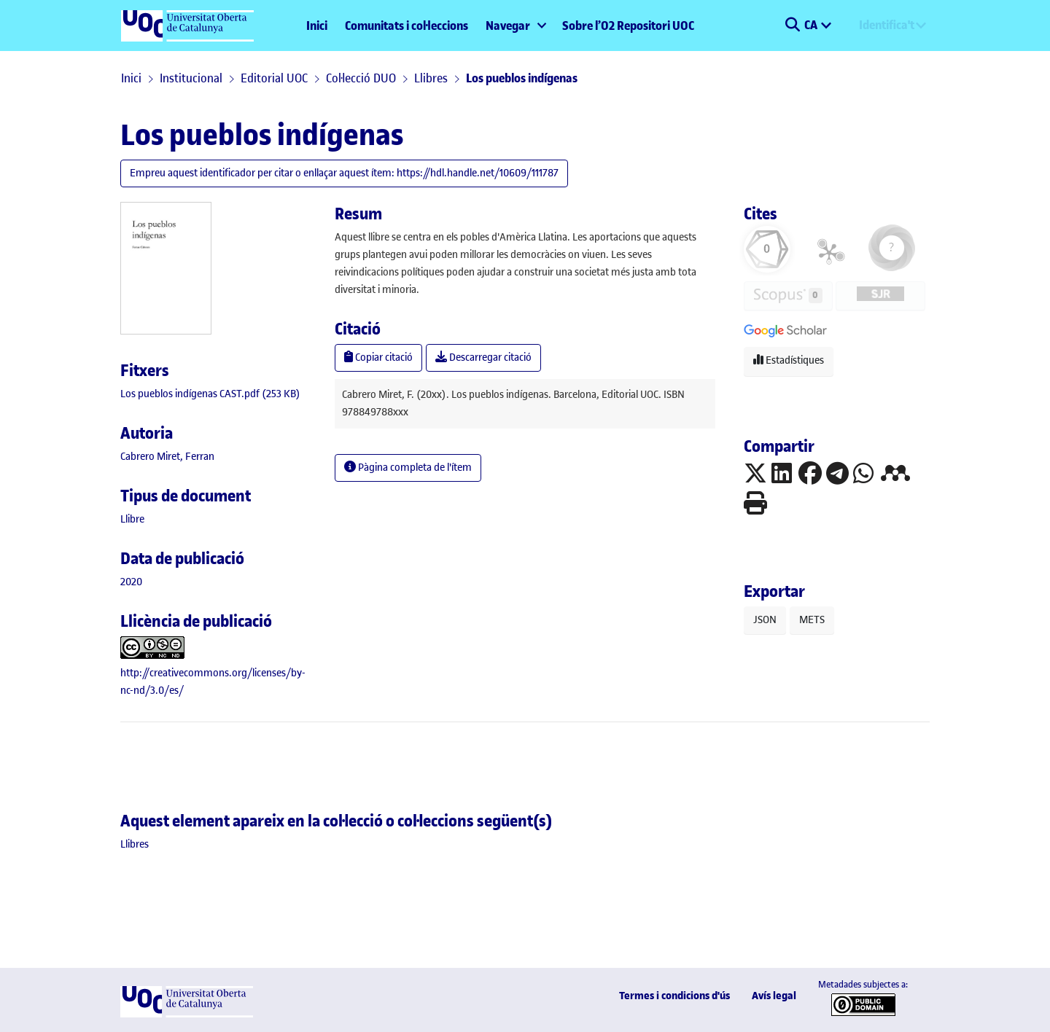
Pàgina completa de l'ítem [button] (408, 467)
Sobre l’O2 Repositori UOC (628, 25)
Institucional (191, 78)
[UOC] (186, 1014)
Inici (316, 25)
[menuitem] (515, 25)
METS (812, 620)
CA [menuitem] (812, 25)
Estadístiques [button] (788, 360)
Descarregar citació (483, 357)
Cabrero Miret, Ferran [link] (167, 457)
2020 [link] (131, 582)
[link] (210, 394)
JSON (765, 620)
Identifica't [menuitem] (886, 25)
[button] (792, 25)
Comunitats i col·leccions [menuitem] (406, 25)
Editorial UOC (274, 78)
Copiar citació (378, 357)
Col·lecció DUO (361, 78)
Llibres (431, 78)
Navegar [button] (508, 25)
